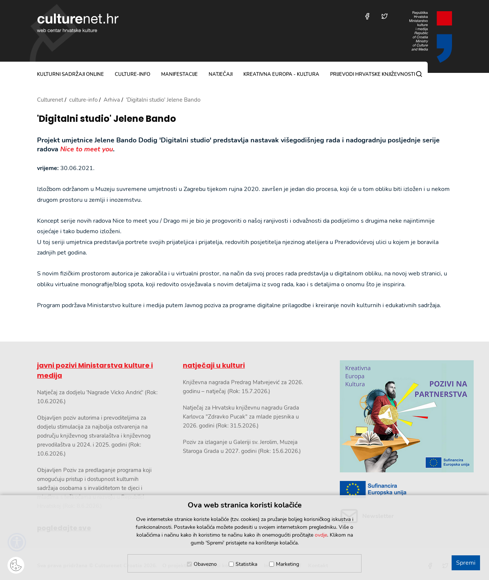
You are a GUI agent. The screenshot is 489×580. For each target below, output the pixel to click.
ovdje (321, 535)
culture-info (132, 74)
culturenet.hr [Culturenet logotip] (78, 22)
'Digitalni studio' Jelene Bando (106, 119)
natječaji (221, 74)
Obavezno (205, 564)
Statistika (246, 564)
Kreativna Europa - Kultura (281, 74)
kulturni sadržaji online (70, 74)
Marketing (287, 564)
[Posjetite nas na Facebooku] (367, 16)
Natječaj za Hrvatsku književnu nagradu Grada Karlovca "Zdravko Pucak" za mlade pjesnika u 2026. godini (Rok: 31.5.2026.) (241, 416)
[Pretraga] (419, 74)
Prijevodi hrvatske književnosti (372, 74)
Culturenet (50, 100)
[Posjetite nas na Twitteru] (384, 16)
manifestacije (179, 74)
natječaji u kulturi (214, 365)
